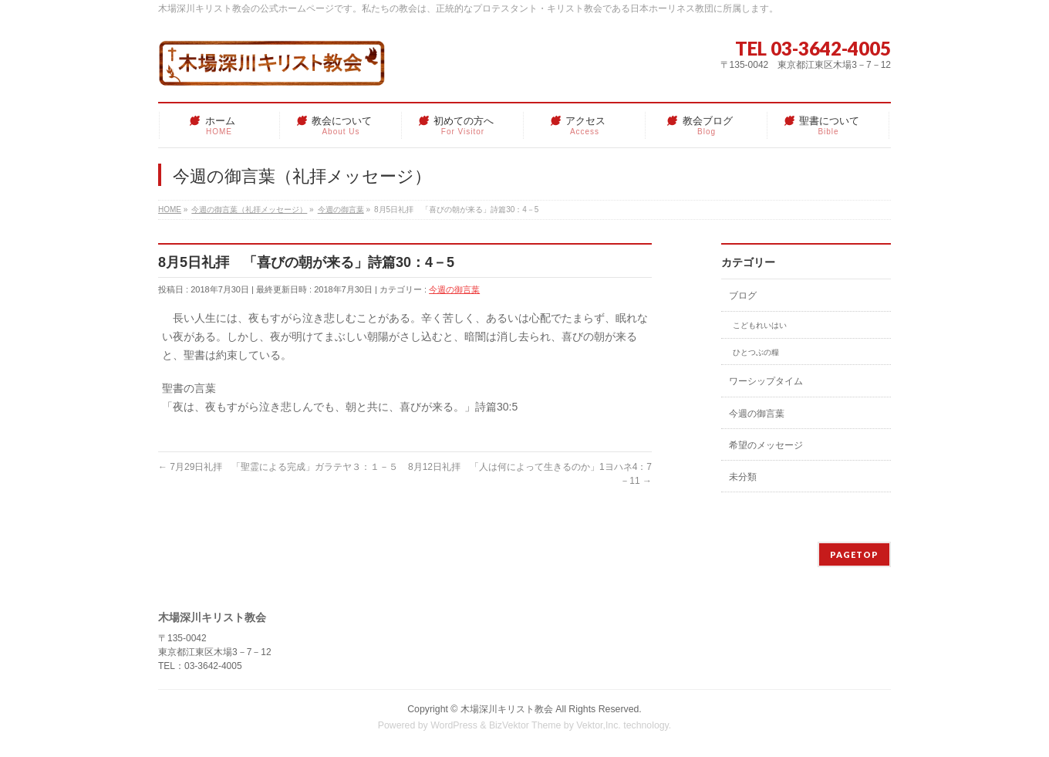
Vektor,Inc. (598, 725)
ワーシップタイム (766, 381)
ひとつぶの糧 (756, 352)
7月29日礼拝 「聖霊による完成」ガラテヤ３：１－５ (278, 466)
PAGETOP (854, 554)
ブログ (743, 295)
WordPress (453, 725)
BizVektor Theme (525, 725)
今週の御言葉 (454, 289)
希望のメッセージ (766, 445)
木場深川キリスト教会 (506, 709)
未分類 (743, 476)
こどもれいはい (760, 325)
